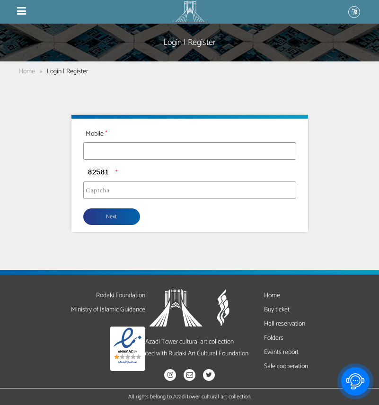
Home (27, 71)
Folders (273, 338)
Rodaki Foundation (120, 295)
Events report (281, 352)
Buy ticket (277, 309)
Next (111, 216)
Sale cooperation (286, 366)
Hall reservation (284, 324)
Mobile (95, 134)
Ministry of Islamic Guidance (108, 309)
